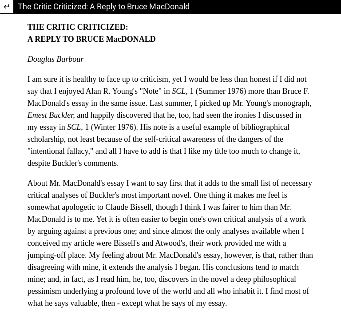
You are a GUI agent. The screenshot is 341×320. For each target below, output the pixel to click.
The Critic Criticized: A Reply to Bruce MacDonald (104, 6)
